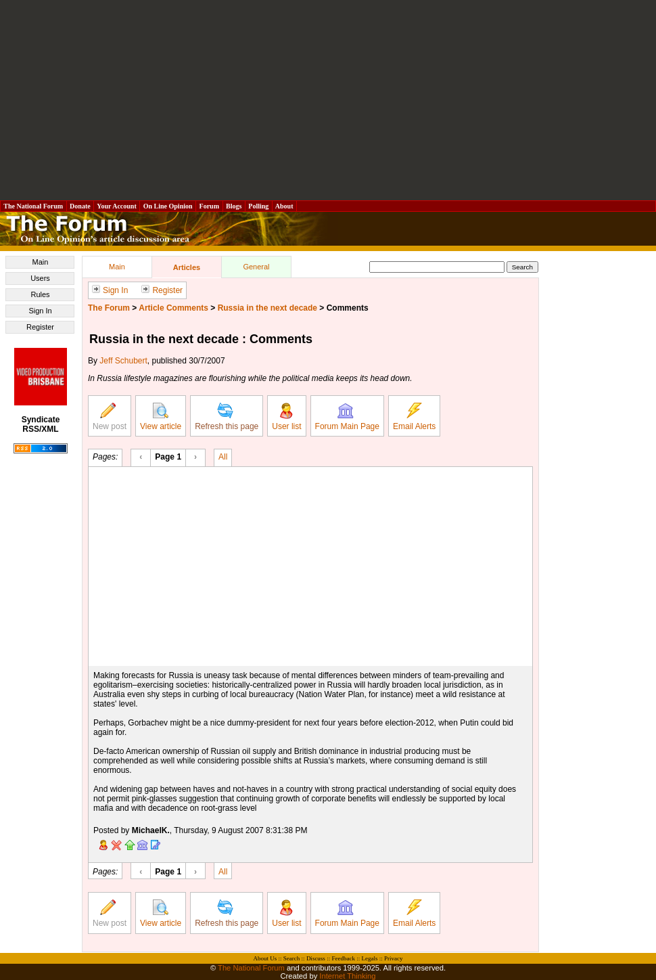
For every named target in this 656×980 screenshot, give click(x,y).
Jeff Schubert (123, 360)
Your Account (116, 206)
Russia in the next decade (267, 308)
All (222, 456)
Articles (186, 267)
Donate (80, 206)
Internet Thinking (347, 976)
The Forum (109, 308)
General (256, 267)
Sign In (39, 311)
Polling (259, 206)
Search (291, 958)
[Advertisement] (328, 100)
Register (40, 327)
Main (40, 262)
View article (160, 417)
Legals (369, 958)
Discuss (315, 958)
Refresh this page (226, 417)
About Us (265, 958)
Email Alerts (414, 417)
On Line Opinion (167, 206)
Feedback (342, 958)
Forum (208, 206)
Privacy (393, 958)
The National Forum (33, 206)
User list (286, 417)
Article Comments (173, 308)
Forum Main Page (347, 417)
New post (109, 417)
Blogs (234, 206)
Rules (39, 294)
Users (40, 278)
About (284, 206)
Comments (348, 308)
